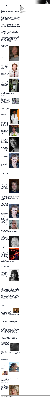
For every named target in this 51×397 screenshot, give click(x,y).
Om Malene (21, 9)
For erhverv (21, 12)
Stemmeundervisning (23, 11)
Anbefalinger (22, 7)
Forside (21, 5)
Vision (21, 10)
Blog (21, 6)
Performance (22, 8)
